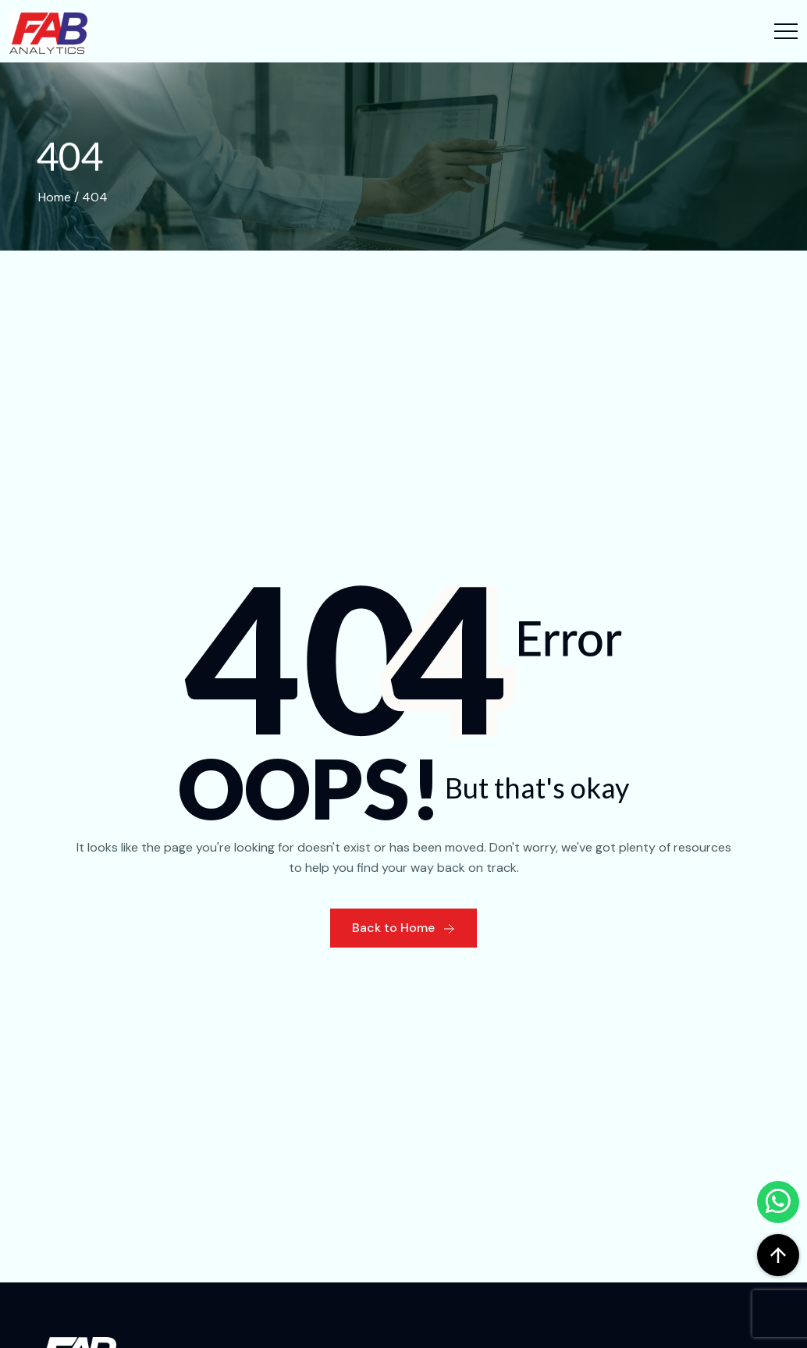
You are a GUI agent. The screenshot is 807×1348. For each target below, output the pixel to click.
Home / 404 (73, 197)
